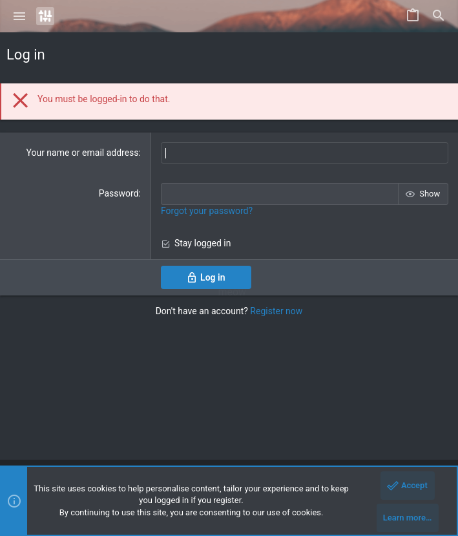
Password (119, 193)
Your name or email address (82, 152)
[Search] (439, 16)
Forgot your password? (207, 211)
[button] (19, 16)
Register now (276, 311)
